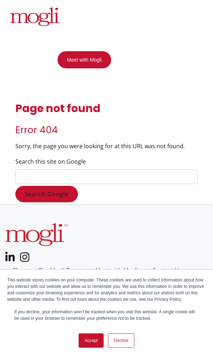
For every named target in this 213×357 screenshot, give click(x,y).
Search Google (47, 194)
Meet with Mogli (84, 60)
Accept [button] (91, 340)
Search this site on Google (50, 161)
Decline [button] (121, 340)
